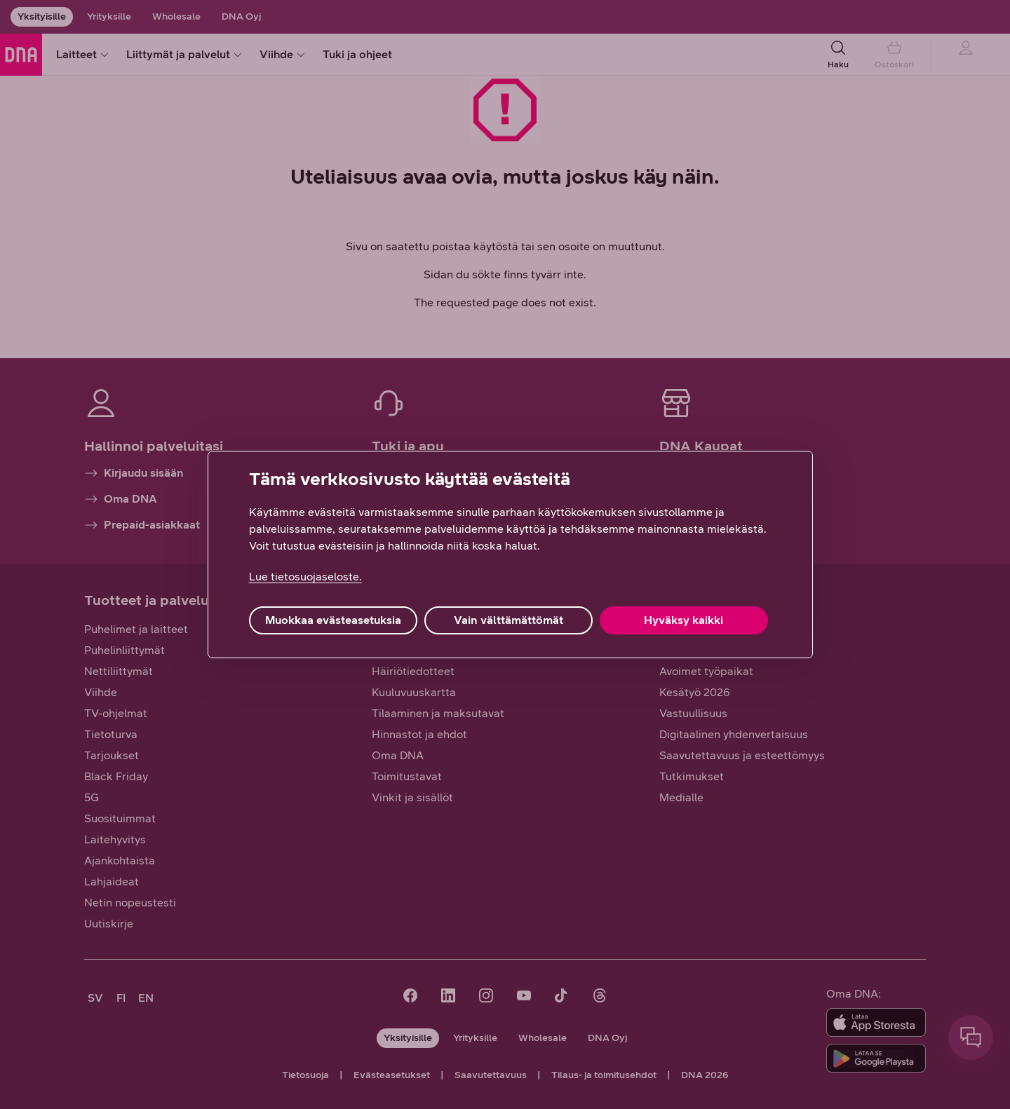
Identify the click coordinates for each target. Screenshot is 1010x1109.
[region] (510, 554)
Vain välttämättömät (508, 620)
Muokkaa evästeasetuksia (333, 620)
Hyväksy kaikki (683, 620)
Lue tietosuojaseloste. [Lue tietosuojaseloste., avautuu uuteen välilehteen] (305, 576)
